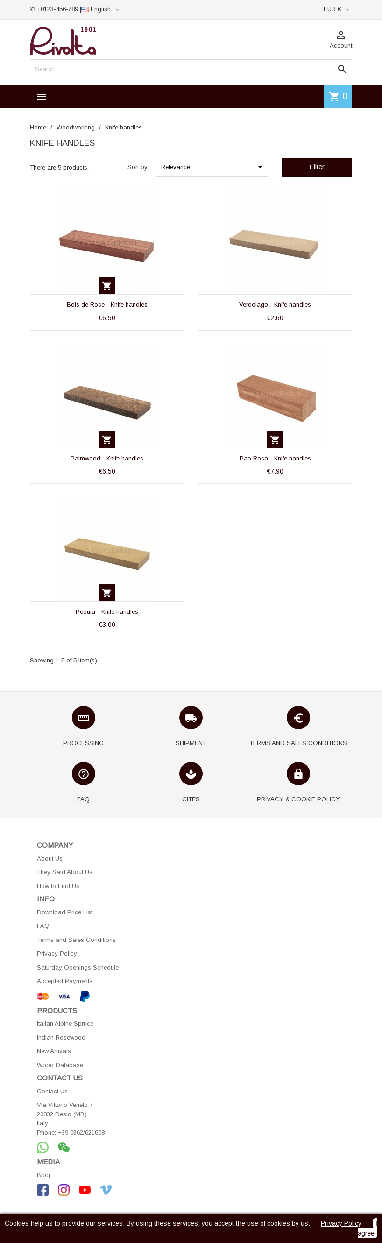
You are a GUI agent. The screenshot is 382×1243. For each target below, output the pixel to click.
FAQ (43, 925)
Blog (43, 1174)
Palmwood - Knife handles (107, 458)
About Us (50, 858)
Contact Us (52, 1091)
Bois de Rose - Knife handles (107, 304)
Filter (317, 167)
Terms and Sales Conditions (76, 939)
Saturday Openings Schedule (78, 967)
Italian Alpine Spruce (65, 1023)
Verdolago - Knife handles (275, 304)
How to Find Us (58, 886)
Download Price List (64, 912)
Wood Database (60, 1065)
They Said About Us (64, 872)
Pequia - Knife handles (107, 611)
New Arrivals (54, 1051)
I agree (367, 1228)
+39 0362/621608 (81, 1132)
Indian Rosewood (61, 1037)
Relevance (213, 166)
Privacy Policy (57, 953)
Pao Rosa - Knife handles (275, 458)
